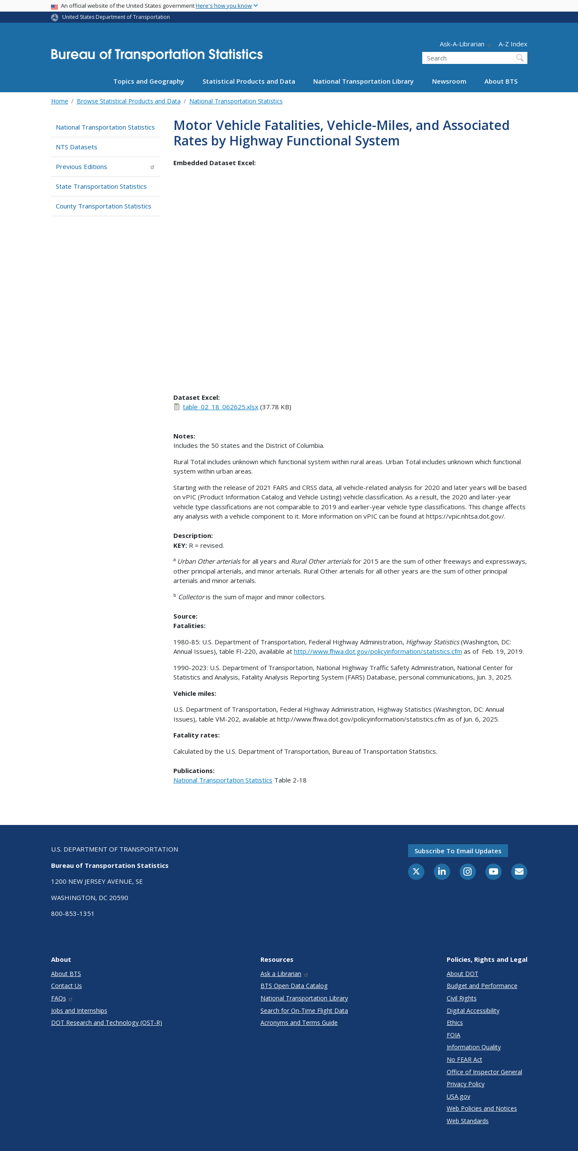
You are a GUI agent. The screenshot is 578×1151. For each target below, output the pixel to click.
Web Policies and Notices (482, 1108)
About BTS (500, 81)
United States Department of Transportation (116, 17)
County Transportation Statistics (103, 206)
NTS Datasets (76, 146)
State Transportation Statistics (101, 186)
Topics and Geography (148, 81)
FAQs (62, 998)
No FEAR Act (464, 1059)
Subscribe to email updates (458, 850)
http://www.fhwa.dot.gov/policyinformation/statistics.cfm (378, 651)
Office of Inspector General (484, 1072)
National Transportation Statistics (236, 101)
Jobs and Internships (79, 1010)
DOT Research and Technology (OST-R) (106, 1022)
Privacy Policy (465, 1084)
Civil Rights (462, 998)
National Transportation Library (363, 81)
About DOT (462, 974)
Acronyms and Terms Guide (299, 1022)
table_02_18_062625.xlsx (220, 406)
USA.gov (458, 1096)
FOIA (453, 1035)
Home (59, 101)
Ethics (455, 1022)
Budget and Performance (482, 986)
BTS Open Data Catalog (294, 986)
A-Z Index (513, 43)
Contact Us (66, 986)
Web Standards (468, 1121)
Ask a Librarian (284, 974)
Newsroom (449, 81)
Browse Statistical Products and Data (129, 101)
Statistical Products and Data (249, 81)
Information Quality (474, 1047)
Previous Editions (106, 166)
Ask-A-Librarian (466, 43)
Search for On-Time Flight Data (304, 1010)
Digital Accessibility (473, 1010)
